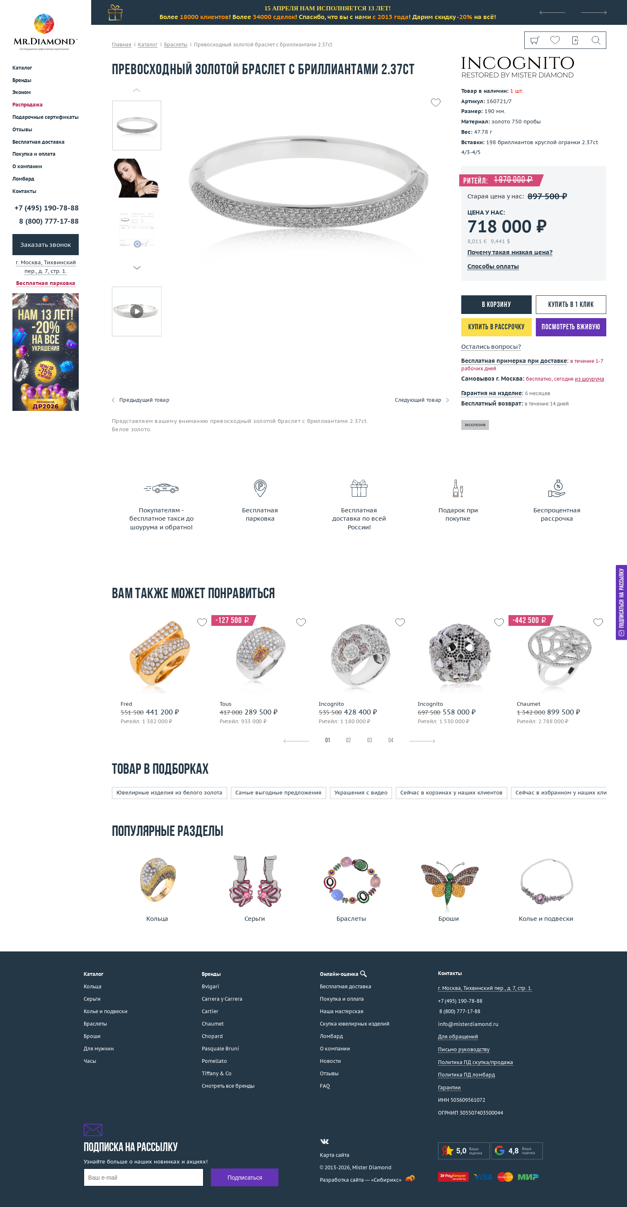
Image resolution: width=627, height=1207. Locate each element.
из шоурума (589, 379)
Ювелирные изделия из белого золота (169, 792)
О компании (27, 166)
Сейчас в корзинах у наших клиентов (451, 792)
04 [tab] (390, 741)
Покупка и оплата (34, 154)
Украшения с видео (360, 792)
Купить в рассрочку (496, 327)
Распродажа (27, 104)
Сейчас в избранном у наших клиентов (569, 792)
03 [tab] (369, 741)
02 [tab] (348, 741)
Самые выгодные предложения (278, 792)
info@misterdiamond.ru (468, 1024)
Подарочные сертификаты (45, 117)
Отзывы (22, 129)
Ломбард (23, 179)
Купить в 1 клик (571, 305)
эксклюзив (475, 424)
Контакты (24, 191)
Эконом (21, 92)
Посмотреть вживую (571, 327)
